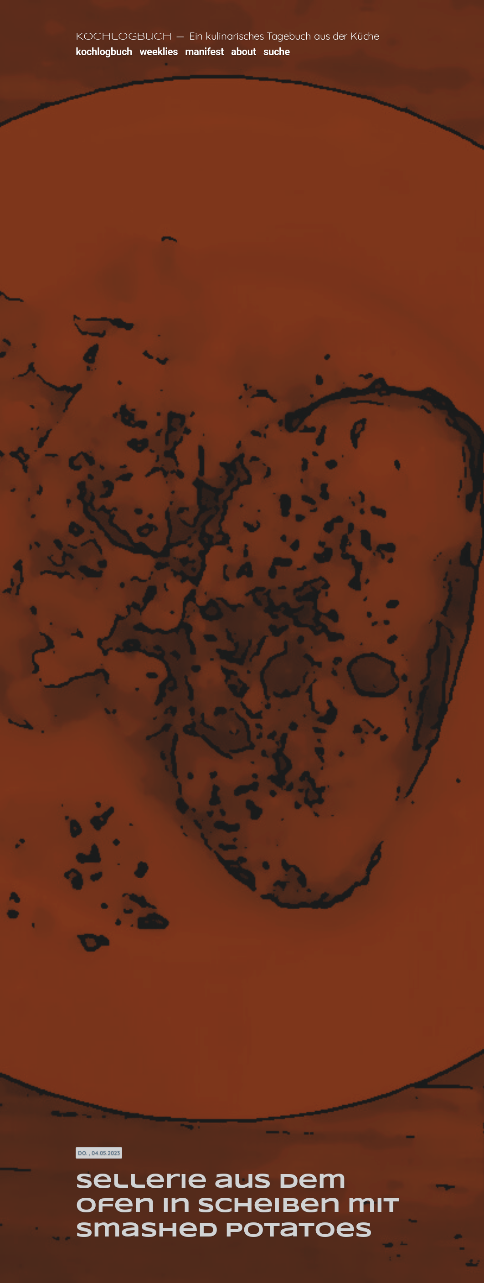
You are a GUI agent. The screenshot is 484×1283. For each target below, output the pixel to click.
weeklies (158, 51)
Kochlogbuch (123, 37)
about (243, 51)
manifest (204, 51)
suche (276, 51)
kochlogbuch (104, 51)
